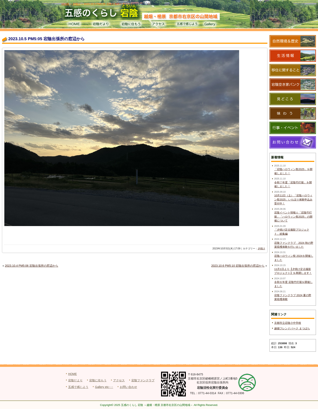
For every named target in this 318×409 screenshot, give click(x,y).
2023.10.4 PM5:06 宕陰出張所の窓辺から (31, 265)
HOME (74, 25)
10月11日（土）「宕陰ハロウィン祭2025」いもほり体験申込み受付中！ (293, 199)
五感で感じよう (187, 25)
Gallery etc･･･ (104, 387)
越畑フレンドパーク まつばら (292, 328)
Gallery (215, 25)
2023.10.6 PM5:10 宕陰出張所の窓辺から (238, 265)
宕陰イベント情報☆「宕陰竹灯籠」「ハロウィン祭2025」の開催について (293, 216)
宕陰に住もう (130, 25)
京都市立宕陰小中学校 (287, 322)
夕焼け (261, 248)
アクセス (159, 25)
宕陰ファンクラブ (142, 380)
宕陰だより (102, 25)
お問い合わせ (128, 387)
